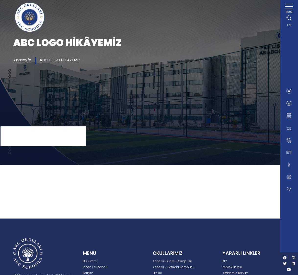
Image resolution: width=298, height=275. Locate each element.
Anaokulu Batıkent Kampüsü (174, 267)
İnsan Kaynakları (95, 267)
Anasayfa (22, 60)
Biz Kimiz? (90, 261)
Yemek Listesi (232, 267)
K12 (224, 261)
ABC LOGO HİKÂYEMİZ (60, 60)
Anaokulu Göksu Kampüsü (172, 261)
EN (289, 25)
